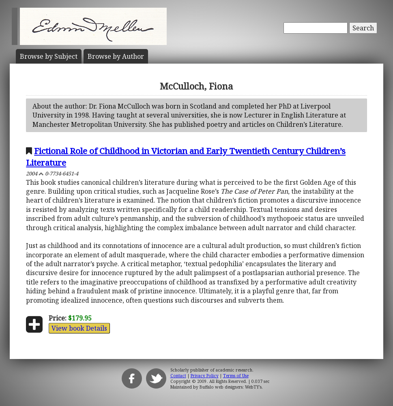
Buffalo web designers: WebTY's (231, 387)
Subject (48, 56)
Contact (178, 375)
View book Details (79, 328)
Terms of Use (236, 375)
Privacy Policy (205, 375)
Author (116, 56)
